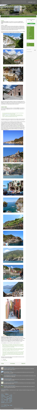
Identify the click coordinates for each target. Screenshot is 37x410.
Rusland (10, 399)
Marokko (10, 397)
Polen (2, 399)
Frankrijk (10, 395)
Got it (34, 2)
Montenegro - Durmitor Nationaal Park (9, 385)
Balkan (7, 394)
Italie (4, 360)
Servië (7, 401)
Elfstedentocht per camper (8, 378)
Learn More (30, 2)
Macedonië (6, 397)
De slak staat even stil (4, 389)
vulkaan (6, 406)
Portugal (6, 399)
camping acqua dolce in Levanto (12, 352)
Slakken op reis (13, 6)
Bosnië (11, 394)
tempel (2, 406)
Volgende (23, 363)
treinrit (4, 406)
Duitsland (2, 395)
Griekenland (3, 396)
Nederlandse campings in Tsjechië (9, 367)
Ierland (8, 396)
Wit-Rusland (9, 402)
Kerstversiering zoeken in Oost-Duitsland (10, 374)
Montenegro (2, 398)
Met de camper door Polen (8, 371)
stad (11, 405)
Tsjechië (6, 402)
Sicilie (6, 360)
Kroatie (2, 397)
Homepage (12, 363)
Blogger (22, 408)
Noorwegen (9, 398)
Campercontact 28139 (15, 344)
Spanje (2, 402)
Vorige (2, 363)
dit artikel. (8, 349)
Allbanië (2, 394)
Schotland (3, 401)
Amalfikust (18, 126)
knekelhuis (2, 405)
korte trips (6, 405)
